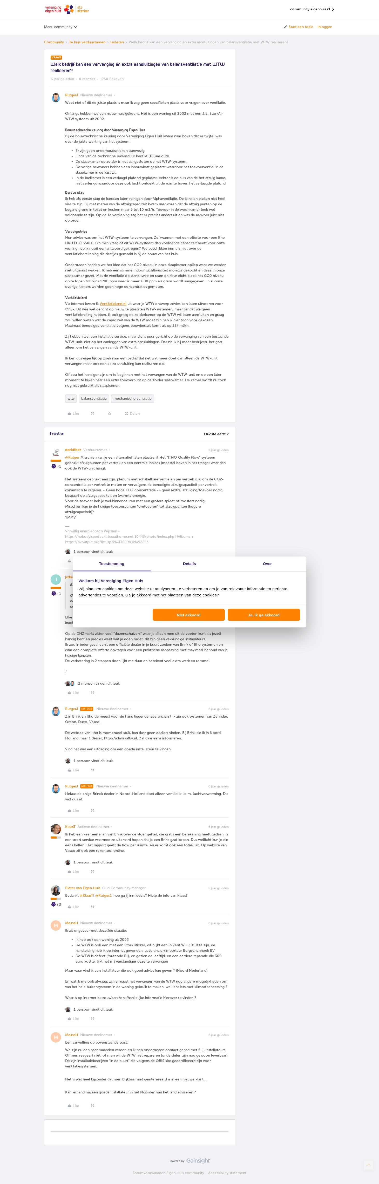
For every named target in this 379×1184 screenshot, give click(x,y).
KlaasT (70, 827)
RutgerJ (71, 95)
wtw (71, 398)
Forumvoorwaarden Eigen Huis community (168, 1173)
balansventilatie (94, 398)
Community (54, 42)
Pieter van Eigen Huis (82, 888)
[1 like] (89, 551)
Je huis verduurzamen (87, 42)
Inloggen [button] (324, 27)
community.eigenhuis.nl (312, 9)
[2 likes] (92, 683)
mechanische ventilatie (132, 398)
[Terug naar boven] (368, 1165)
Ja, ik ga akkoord (264, 615)
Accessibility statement (227, 1173)
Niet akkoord (188, 615)
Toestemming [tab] (111, 563)
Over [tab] (267, 563)
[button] (298, 27)
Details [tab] (189, 563)
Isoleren (117, 42)
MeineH (71, 923)
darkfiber (73, 450)
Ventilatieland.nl (113, 304)
